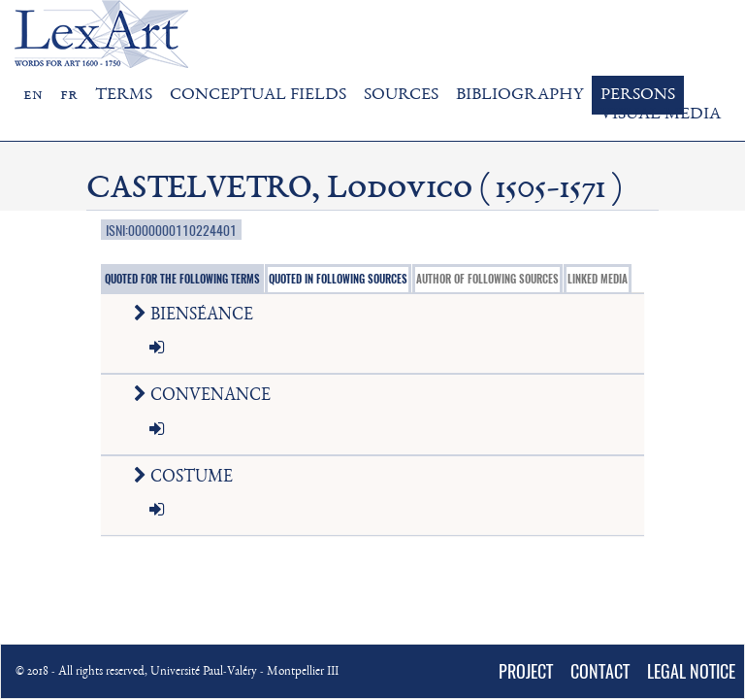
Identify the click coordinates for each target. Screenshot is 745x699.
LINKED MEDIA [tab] (597, 279)
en (33, 95)
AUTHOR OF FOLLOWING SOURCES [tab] (487, 279)
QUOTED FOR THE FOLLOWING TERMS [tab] (182, 279)
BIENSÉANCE (197, 315)
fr (69, 95)
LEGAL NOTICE (691, 671)
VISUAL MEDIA (660, 114)
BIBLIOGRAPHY (519, 95)
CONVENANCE (206, 396)
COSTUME (187, 477)
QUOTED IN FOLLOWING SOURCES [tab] (338, 279)
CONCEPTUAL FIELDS (258, 95)
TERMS (123, 95)
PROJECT (526, 671)
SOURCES (401, 95)
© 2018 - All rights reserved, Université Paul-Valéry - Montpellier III (177, 672)
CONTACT (600, 671)
